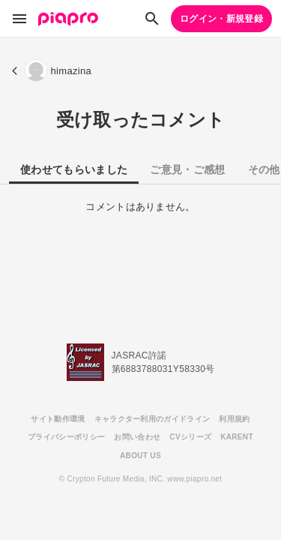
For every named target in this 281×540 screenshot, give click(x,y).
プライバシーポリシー (66, 437)
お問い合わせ (137, 437)
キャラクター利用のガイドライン (152, 419)
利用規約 (234, 419)
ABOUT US (140, 456)
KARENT (236, 437)
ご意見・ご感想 (187, 170)
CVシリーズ (190, 437)
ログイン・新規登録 (221, 19)
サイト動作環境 (58, 419)
